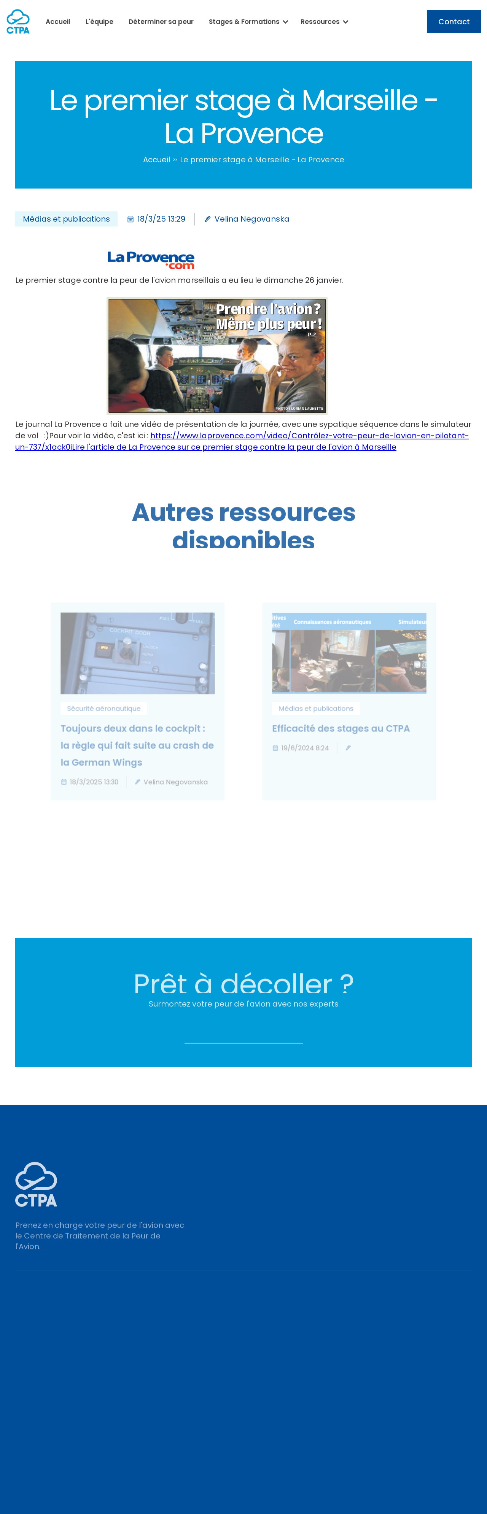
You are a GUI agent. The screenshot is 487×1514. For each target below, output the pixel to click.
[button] (247, 22)
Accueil (58, 21)
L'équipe (99, 21)
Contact (454, 21)
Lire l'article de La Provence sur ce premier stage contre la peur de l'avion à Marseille (234, 447)
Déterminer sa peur (161, 21)
